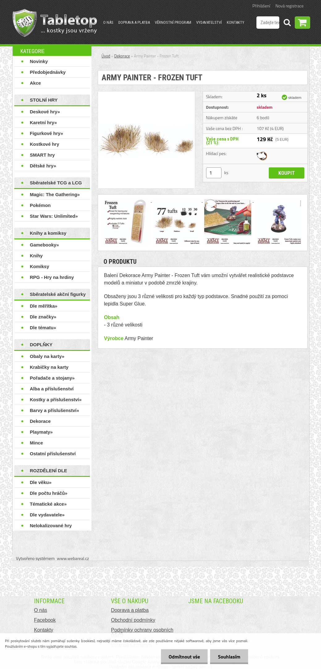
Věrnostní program (173, 22)
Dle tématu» (43, 327)
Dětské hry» (43, 165)
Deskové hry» (45, 111)
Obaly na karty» (47, 356)
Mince (36, 442)
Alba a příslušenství (52, 388)
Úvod (106, 56)
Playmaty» (41, 432)
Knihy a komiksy (48, 233)
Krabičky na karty (49, 367)
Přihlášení (261, 5)
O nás (108, 22)
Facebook (45, 620)
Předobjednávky (48, 72)
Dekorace (40, 421)
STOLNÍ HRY (44, 100)
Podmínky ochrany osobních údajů (142, 632)
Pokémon (40, 205)
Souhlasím (229, 656)
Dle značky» (43, 316)
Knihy (36, 255)
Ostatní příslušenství (53, 453)
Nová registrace (290, 5)
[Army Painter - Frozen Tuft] (146, 94)
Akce (35, 83)
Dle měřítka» (43, 306)
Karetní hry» (43, 122)
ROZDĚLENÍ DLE (48, 470)
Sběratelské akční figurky (58, 294)
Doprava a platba (134, 22)
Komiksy (39, 266)
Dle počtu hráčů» (49, 493)
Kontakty (235, 22)
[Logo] (54, 22)
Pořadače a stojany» (52, 378)
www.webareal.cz (73, 558)
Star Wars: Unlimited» (54, 216)
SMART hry (42, 155)
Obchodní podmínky (133, 620)
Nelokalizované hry (51, 525)
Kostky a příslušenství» (56, 399)
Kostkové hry (44, 144)
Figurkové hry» (46, 133)
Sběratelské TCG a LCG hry (56, 184)
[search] (287, 23)
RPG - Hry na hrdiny (52, 277)
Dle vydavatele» (47, 514)
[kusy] (214, 172)
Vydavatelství (209, 22)
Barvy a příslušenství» (54, 410)
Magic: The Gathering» (55, 194)
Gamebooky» (44, 244)
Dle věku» (41, 482)
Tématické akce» (48, 504)
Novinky (39, 61)
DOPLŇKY (41, 344)
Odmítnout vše (184, 656)
